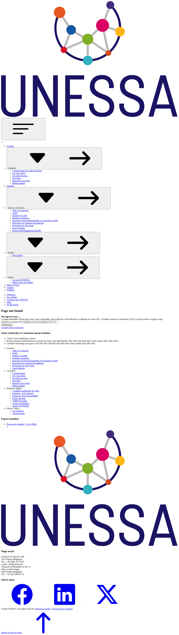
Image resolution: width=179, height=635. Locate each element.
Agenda (10, 186)
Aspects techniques (21, 403)
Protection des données (62, 609)
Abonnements (18, 413)
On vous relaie (18, 173)
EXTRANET (12, 305)
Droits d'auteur (19, 398)
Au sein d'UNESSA (21, 280)
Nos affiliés (12, 297)
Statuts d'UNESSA (20, 406)
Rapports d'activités (21, 181)
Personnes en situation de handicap (28, 223)
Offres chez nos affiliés (22, 282)
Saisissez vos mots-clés (11, 322)
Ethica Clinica (13, 285)
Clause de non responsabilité (25, 396)
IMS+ (9, 302)
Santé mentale (18, 228)
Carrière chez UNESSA (17, 300)
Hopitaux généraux (20, 358)
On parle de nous (20, 176)
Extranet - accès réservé (23, 393)
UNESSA (11, 295)
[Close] (19, 317)
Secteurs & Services (58, 198)
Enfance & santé (19, 215)
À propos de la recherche (12, 327)
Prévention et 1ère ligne (23, 225)
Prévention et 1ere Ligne (23, 366)
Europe (53, 243)
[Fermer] (2, 142)
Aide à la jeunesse (20, 210)
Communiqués (18, 373)
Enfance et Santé (19, 356)
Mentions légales (43, 609)
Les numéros (18, 411)
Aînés (14, 213)
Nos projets (17, 255)
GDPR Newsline (19, 401)
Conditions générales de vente (25, 391)
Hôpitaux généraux (20, 218)
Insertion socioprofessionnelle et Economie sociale (35, 220)
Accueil (10, 146)
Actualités (54, 158)
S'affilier (10, 290)
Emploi (53, 267)
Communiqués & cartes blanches (27, 171)
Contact (10, 287)
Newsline (16, 178)
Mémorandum (18, 183)
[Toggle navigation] (23, 129)
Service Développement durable (26, 230)
